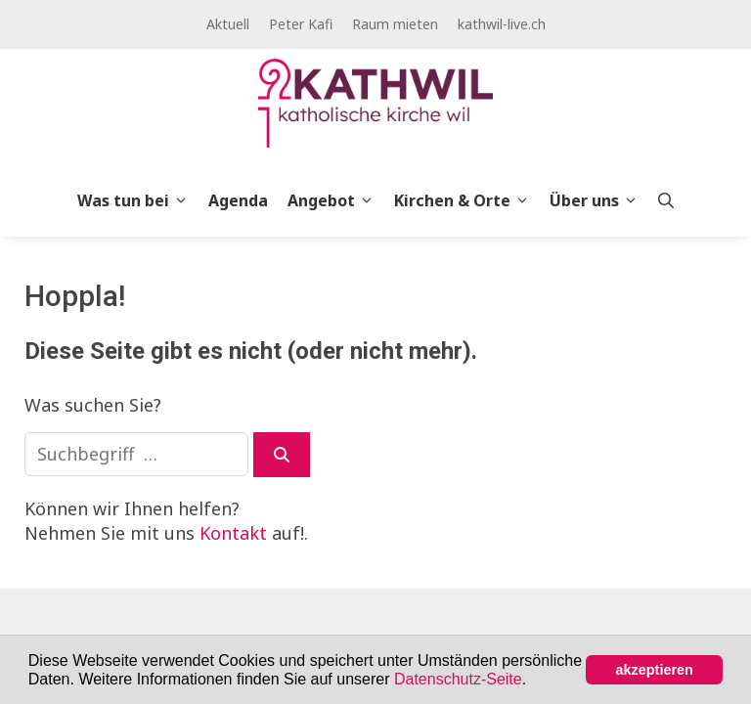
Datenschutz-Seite (458, 679)
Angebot (335, 200)
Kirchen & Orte (467, 200)
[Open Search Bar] (666, 200)
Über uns (599, 200)
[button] (534, 680)
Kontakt (233, 533)
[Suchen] (281, 454)
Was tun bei (138, 200)
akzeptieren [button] (654, 670)
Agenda (238, 200)
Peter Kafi (300, 24)
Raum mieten (395, 24)
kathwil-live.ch (502, 24)
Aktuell (227, 24)
